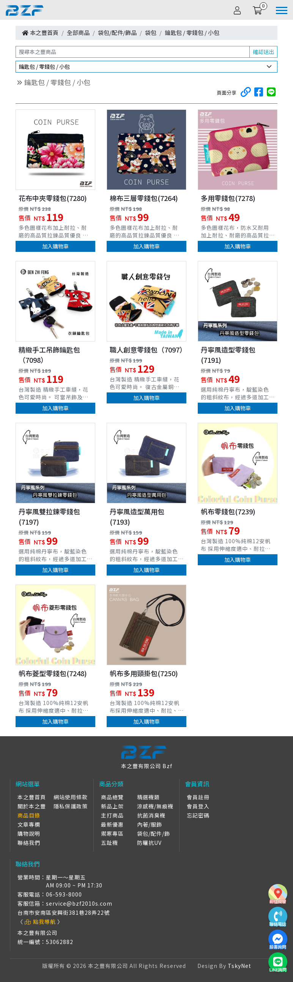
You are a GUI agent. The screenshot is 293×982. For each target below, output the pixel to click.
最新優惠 (112, 824)
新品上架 (112, 806)
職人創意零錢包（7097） (148, 349)
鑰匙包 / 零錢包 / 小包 (192, 32)
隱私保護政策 (71, 806)
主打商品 (112, 815)
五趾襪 (109, 842)
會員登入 (198, 806)
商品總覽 (112, 797)
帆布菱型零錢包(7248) (53, 673)
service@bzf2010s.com (79, 903)
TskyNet (239, 965)
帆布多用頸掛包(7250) (144, 673)
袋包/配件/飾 (153, 833)
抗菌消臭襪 (151, 815)
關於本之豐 (31, 806)
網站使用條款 (71, 797)
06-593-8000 (64, 894)
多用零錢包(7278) (228, 198)
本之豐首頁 (44, 32)
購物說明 (28, 833)
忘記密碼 (198, 815)
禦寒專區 (112, 833)
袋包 (150, 32)
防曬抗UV (149, 842)
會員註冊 (198, 797)
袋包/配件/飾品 (117, 32)
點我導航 (40, 921)
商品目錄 (28, 815)
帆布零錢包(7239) (228, 511)
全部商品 (78, 32)
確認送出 (263, 51)
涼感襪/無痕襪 (155, 806)
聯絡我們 (28, 842)
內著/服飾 (149, 824)
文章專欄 (28, 824)
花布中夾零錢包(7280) (53, 198)
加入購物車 (55, 246)
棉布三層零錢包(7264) (144, 198)
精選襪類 (148, 797)
